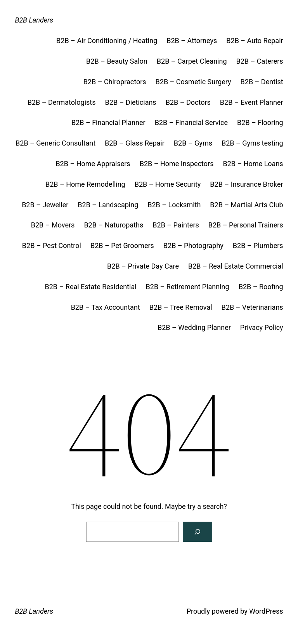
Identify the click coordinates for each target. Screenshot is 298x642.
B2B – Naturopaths (113, 225)
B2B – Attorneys (191, 40)
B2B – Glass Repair (135, 143)
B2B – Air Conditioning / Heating (106, 40)
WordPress (266, 611)
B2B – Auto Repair (254, 40)
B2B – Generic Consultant (55, 143)
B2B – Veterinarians (252, 307)
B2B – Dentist (262, 82)
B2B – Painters (175, 225)
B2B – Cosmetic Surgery (193, 82)
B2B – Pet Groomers (122, 245)
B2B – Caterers (259, 61)
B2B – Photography (193, 245)
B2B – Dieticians (130, 102)
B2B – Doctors (188, 102)
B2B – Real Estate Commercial (235, 266)
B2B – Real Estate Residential (91, 287)
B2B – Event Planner (251, 102)
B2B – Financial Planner (108, 122)
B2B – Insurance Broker (246, 184)
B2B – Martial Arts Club (246, 205)
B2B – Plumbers (258, 245)
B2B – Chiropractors (114, 82)
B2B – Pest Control (51, 245)
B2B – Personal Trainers (245, 225)
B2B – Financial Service (191, 122)
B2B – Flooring (260, 122)
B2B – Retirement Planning (187, 287)
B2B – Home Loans (253, 164)
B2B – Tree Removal (180, 307)
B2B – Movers (53, 225)
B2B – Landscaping (108, 205)
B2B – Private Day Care (143, 266)
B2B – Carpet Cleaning (192, 61)
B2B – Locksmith (174, 205)
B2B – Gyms (193, 143)
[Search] (197, 532)
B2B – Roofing (261, 287)
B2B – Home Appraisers (92, 164)
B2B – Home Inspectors (177, 164)
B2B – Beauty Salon (116, 61)
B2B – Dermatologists (62, 102)
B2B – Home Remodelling (85, 184)
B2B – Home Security (168, 184)
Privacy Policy (261, 327)
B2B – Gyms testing (252, 143)
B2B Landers (34, 20)
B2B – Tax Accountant (105, 307)
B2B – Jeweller (45, 205)
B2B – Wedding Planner (194, 327)
